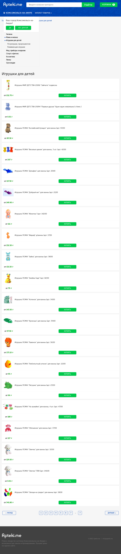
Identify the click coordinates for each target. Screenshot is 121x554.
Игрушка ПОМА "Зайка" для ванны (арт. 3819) (34, 257)
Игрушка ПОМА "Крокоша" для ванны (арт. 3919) (35, 321)
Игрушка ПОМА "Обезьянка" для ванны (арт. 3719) (36, 428)
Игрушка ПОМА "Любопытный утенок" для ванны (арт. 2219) (40, 364)
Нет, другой (23, 28)
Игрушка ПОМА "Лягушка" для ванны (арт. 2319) (35, 385)
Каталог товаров (42, 13)
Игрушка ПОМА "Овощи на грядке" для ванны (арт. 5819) (38, 492)
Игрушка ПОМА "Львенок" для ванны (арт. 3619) (35, 342)
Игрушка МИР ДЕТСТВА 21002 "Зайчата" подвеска (36, 85)
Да (10, 28)
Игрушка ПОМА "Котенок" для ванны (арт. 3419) (35, 299)
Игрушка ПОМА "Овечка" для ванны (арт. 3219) (34, 449)
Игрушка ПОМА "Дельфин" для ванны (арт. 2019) (35, 171)
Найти (88, 5)
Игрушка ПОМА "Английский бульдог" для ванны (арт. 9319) (40, 128)
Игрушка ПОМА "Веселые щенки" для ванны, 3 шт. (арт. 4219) (40, 149)
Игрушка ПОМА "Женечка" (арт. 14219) (31, 214)
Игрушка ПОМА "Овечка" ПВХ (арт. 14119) (32, 471)
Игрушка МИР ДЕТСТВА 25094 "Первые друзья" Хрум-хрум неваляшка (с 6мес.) (48, 107)
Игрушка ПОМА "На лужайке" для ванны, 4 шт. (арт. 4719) (39, 407)
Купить (67, 95)
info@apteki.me (108, 539)
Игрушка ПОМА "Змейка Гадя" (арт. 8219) (32, 278)
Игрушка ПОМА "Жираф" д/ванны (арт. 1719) (33, 235)
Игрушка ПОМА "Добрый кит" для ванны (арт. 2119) (36, 192)
